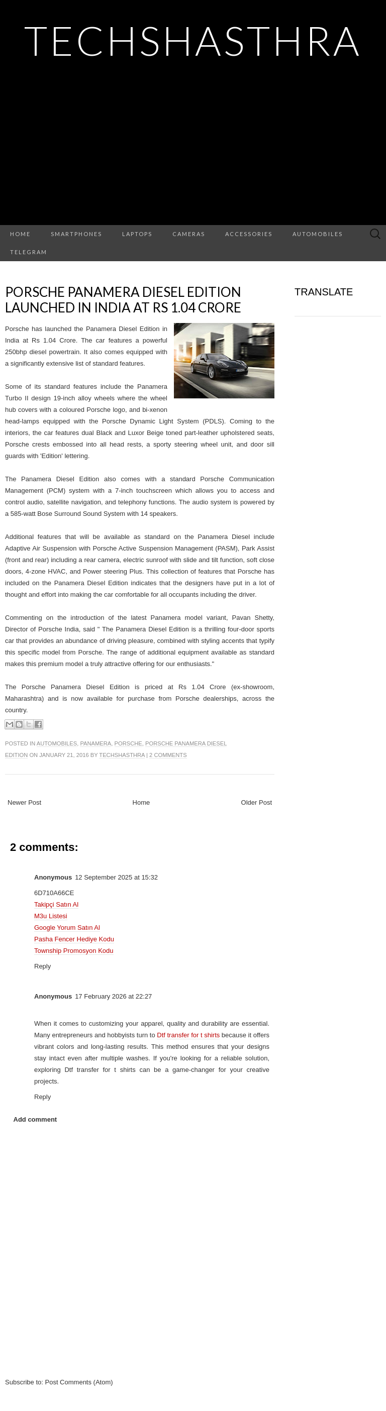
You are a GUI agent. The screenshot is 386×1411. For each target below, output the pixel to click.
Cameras (188, 234)
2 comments (167, 755)
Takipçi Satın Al (56, 904)
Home (20, 234)
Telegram (28, 252)
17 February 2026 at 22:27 (113, 996)
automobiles (57, 743)
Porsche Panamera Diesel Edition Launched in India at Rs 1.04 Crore (123, 299)
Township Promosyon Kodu (74, 950)
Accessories (248, 234)
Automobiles (318, 234)
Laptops (137, 234)
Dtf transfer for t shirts (188, 1035)
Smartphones (76, 234)
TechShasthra (193, 40)
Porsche (128, 743)
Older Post (256, 802)
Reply (42, 966)
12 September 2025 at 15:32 (116, 877)
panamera (95, 743)
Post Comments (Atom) (79, 1382)
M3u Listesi (50, 916)
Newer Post (24, 802)
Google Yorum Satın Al (67, 927)
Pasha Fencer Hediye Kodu (74, 939)
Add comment (35, 1119)
